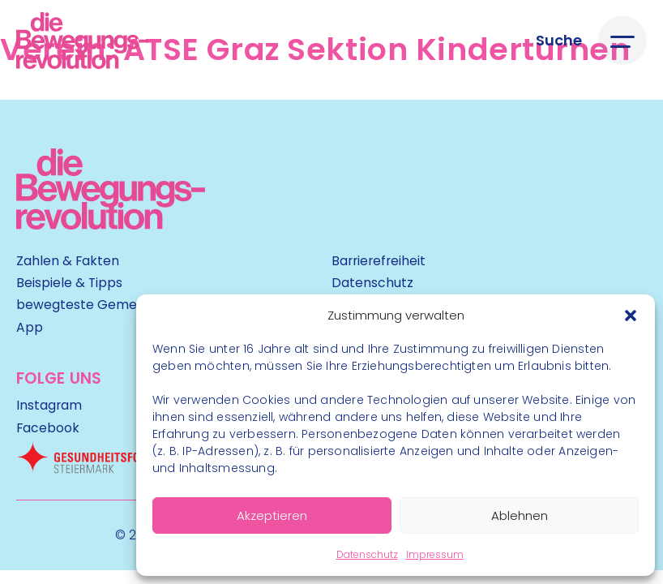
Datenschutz (367, 554)
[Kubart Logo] (110, 224)
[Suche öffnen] (559, 41)
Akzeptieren (272, 515)
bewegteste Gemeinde (90, 304)
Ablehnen (519, 515)
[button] (630, 315)
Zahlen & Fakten (67, 260)
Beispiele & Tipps (69, 282)
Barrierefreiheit (379, 260)
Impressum (435, 554)
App (29, 327)
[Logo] (82, 40)
